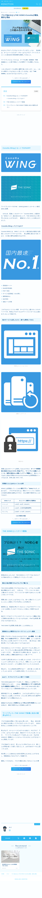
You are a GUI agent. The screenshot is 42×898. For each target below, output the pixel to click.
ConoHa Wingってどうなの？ (16, 98)
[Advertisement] (21, 128)
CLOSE (36, 91)
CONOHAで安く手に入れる (20, 81)
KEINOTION (7, 4)
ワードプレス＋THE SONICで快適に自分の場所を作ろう (22, 106)
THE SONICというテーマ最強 (16, 102)
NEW (25, 8)
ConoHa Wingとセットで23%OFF (17, 95)
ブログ (18, 12)
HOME (2, 873)
